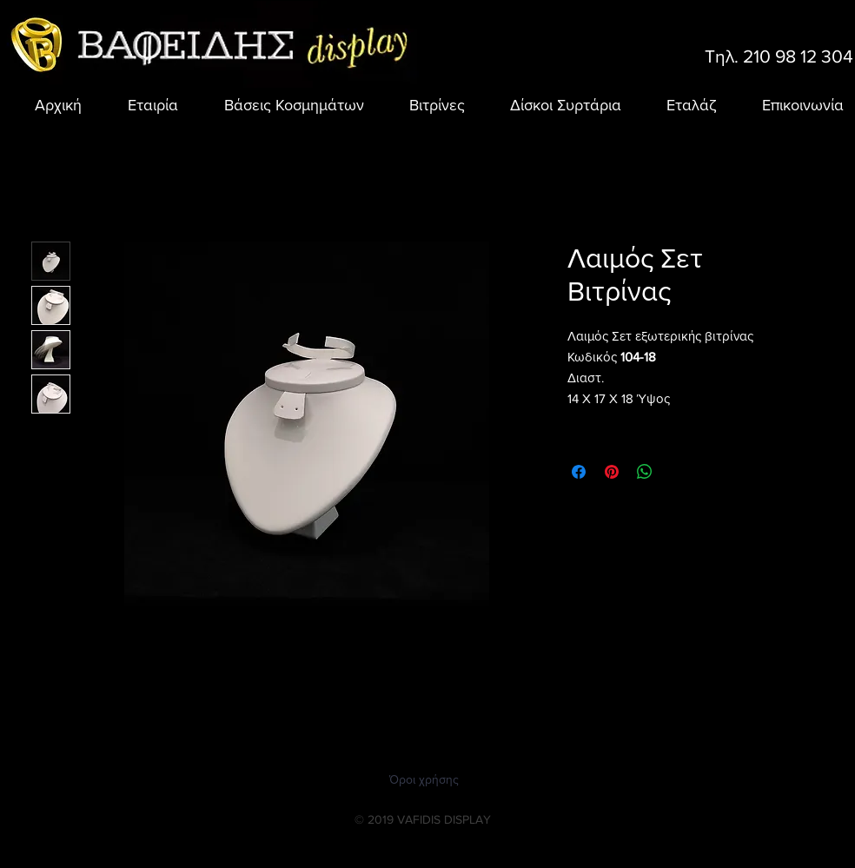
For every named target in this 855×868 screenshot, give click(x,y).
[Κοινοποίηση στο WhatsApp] (644, 471)
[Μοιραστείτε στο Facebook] (578, 471)
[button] (284, 105)
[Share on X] (677, 471)
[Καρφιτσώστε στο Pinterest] (611, 471)
